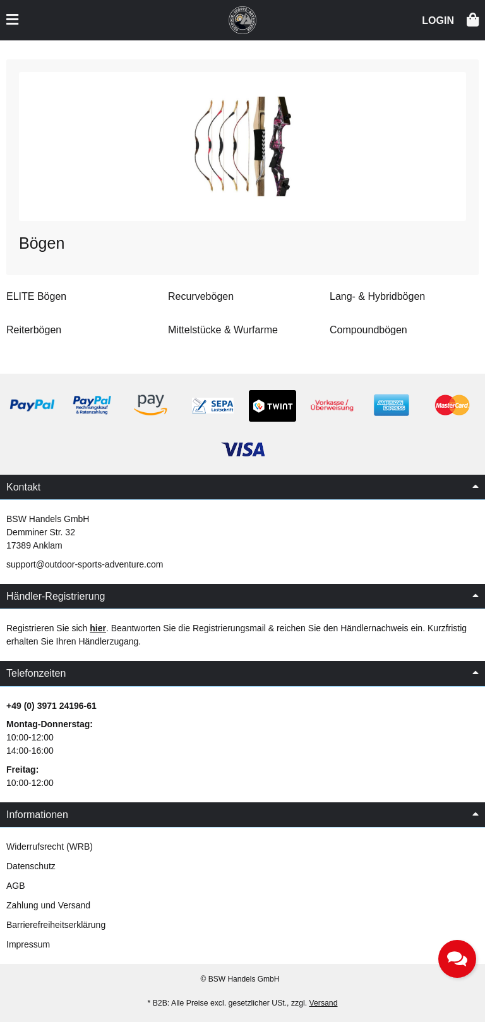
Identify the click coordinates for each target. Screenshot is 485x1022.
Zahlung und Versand (48, 905)
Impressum (28, 944)
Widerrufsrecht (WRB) (49, 846)
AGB (15, 886)
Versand (323, 1003)
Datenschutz (31, 866)
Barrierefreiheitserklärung (55, 925)
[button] (438, 19)
